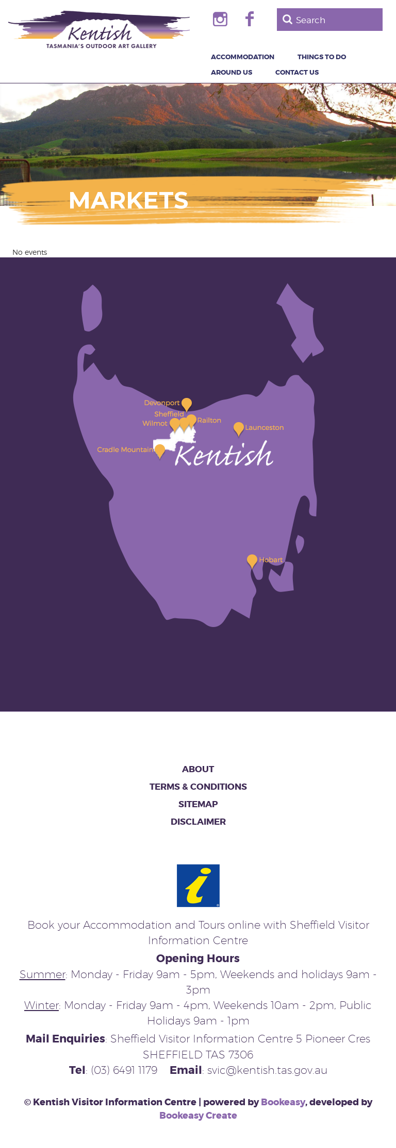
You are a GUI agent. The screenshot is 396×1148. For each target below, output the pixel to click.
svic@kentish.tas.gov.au (267, 1070)
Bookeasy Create (198, 1115)
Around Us (231, 72)
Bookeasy (283, 1102)
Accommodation (242, 57)
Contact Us (297, 72)
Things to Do (322, 57)
